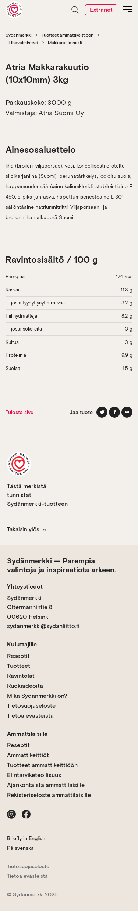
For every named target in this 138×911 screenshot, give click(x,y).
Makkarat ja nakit (65, 42)
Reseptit (18, 655)
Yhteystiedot (25, 586)
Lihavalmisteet (23, 42)
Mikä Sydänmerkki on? (37, 695)
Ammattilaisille (27, 733)
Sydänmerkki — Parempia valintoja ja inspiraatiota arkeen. (61, 565)
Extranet (101, 9)
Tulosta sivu (19, 412)
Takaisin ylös (26, 529)
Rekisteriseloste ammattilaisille (49, 794)
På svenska (20, 848)
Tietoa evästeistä (30, 715)
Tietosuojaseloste (31, 705)
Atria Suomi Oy (61, 113)
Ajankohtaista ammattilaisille (46, 785)
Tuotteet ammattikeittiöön (67, 35)
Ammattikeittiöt (28, 755)
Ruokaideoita (25, 685)
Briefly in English (26, 838)
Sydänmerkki (19, 35)
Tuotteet (18, 665)
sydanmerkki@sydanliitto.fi (43, 625)
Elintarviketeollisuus (34, 775)
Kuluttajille (22, 644)
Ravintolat (21, 675)
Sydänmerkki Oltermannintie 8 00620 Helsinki (29, 607)
